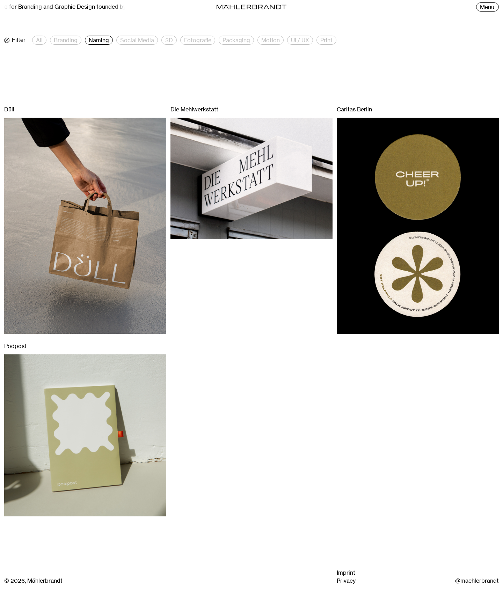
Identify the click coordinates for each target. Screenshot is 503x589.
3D (169, 40)
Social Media (137, 40)
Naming (99, 40)
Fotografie (197, 40)
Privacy (346, 580)
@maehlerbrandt (477, 580)
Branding (66, 40)
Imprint (346, 572)
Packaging (236, 40)
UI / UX (300, 40)
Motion (270, 40)
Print (326, 40)
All (39, 40)
